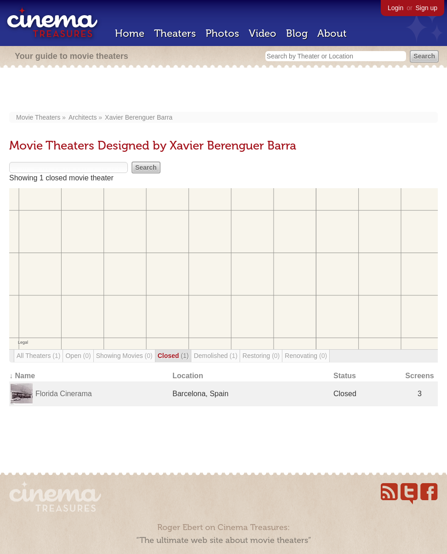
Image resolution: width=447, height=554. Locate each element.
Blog (297, 33)
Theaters (175, 33)
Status (344, 376)
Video (262, 33)
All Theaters (38, 355)
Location (187, 376)
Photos (222, 33)
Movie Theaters (38, 117)
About (332, 33)
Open (78, 355)
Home (129, 33)
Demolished (215, 355)
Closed (173, 355)
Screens (419, 376)
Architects (83, 117)
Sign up (426, 8)
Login (395, 8)
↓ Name (22, 376)
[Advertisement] (223, 90)
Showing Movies (124, 355)
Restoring (261, 355)
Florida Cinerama (63, 394)
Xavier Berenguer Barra (138, 117)
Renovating (306, 355)
